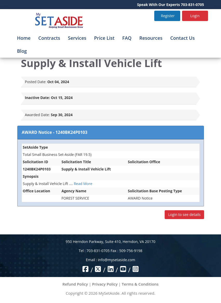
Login (194, 15)
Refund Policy (75, 284)
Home (24, 38)
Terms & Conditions (140, 284)
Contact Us (182, 38)
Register (168, 15)
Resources (151, 38)
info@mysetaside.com (116, 259)
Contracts (49, 38)
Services (77, 38)
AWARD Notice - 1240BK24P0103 (55, 132)
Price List (104, 38)
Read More (83, 183)
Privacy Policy (105, 284)
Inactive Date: (37, 97)
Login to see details (184, 214)
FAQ (127, 38)
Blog (22, 51)
